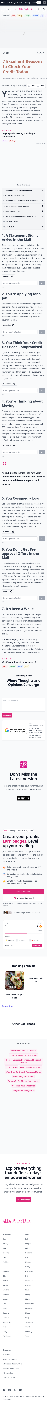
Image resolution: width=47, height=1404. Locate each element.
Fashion (6, 1262)
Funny (27, 1267)
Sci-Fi (26, 666)
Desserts (35, 16)
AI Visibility (7, 1354)
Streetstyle (7, 1322)
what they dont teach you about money (23, 1072)
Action (5, 666)
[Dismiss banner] (42, 723)
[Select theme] (38, 9)
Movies (5, 1299)
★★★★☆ (40, 53)
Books (5, 1248)
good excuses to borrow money (23, 1055)
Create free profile (23, 891)
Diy (42, 16)
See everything (8, 1006)
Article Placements (9, 1359)
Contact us (7, 1350)
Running (6, 1313)
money (6, 53)
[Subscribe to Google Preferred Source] (15, 730)
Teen (4, 1327)
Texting (5, 141)
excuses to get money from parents (23, 1081)
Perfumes (28, 1308)
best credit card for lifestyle (23, 1050)
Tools (27, 1336)
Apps (27, 1234)
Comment (7, 715)
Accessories (7, 1234)
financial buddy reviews (30, 1067)
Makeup (6, 1294)
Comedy (12, 666)
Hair (13, 16)
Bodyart (28, 1243)
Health (5, 1280)
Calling (12, 141)
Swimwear (6, 16)
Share (40, 86)
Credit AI (40, 476)
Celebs (27, 1248)
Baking (20, 16)
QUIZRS (43, 143)
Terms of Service (9, 1378)
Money (27, 1294)
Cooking (6, 1253)
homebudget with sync (23, 1076)
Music (27, 1299)
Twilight (27, 16)
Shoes (27, 1313)
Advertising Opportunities (12, 1364)
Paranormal (29, 1304)
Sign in (5, 906)
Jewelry (28, 1285)
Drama (20, 666)
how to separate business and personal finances (23, 1061)
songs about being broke (23, 1090)
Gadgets (6, 1271)
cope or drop (12, 1067)
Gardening (29, 1271)
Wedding (28, 1331)
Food (4, 1267)
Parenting (6, 1308)
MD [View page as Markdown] (25, 85)
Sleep (27, 1317)
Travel (27, 1327)
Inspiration (29, 1280)
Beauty (5, 1243)
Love (27, 1290)
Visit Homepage (23, 1199)
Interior (5, 1285)
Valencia (7, 86)
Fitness (28, 1262)
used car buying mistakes (23, 1086)
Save (31, 86)
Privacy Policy (8, 1373)
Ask (42, 283)
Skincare (6, 1317)
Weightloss (7, 1336)
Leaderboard (9, 945)
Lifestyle (6, 1290)
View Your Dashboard (23, 898)
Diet (4, 1257)
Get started (37, 945)
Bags (4, 1239)
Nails (4, 1304)
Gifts (4, 1276)
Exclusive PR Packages (11, 1368)
